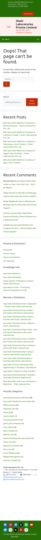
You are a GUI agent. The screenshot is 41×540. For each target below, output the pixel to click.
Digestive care (9, 408)
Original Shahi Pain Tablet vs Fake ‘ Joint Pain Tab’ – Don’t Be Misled (19, 184)
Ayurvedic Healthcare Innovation (17, 401)
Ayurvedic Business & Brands (16, 397)
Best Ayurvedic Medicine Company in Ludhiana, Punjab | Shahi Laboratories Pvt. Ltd (20, 135)
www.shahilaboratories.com (15, 479)
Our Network (9, 261)
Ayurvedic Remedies (12, 277)
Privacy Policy (9, 253)
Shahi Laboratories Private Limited (26, 24)
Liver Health (8, 427)
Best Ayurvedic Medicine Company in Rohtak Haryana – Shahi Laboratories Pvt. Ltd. (19, 126)
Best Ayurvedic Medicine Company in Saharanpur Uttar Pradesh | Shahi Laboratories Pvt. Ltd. (19, 144)
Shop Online (28, 14)
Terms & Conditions (11, 257)
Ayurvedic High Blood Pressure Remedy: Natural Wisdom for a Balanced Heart (20, 216)
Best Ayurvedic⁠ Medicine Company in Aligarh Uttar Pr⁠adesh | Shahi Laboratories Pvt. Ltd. (19, 153)
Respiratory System (11, 445)
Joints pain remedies (12, 423)
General (6, 412)
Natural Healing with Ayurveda (16, 438)
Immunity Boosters (11, 419)
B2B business (9, 405)
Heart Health (8, 416)
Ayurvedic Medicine (11, 273)
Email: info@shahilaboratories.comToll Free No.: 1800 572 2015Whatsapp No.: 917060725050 (20, 4)
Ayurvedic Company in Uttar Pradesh (19, 371)
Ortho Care (8, 442)
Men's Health (9, 431)
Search (6, 97)
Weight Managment (12, 456)
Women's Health (10, 460)
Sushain (6, 213)
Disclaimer (7, 250)
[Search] (6, 84)
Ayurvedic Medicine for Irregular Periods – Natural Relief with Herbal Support (19, 228)
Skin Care (7, 449)
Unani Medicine (10, 453)
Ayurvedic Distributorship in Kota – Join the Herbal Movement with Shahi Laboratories (20, 332)
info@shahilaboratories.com (12, 477)
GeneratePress (24, 536)
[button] (38, 39)
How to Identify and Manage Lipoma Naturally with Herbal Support (19, 204)
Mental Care (8, 434)
